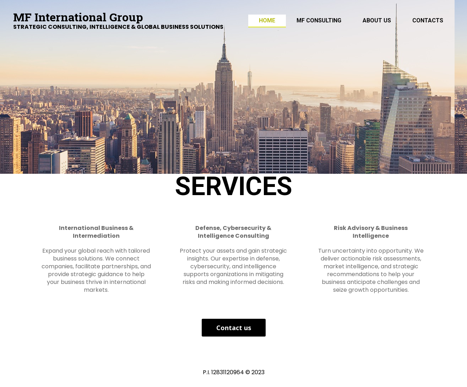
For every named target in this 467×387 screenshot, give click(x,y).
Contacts (427, 20)
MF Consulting (319, 20)
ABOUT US (377, 20)
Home (267, 20)
